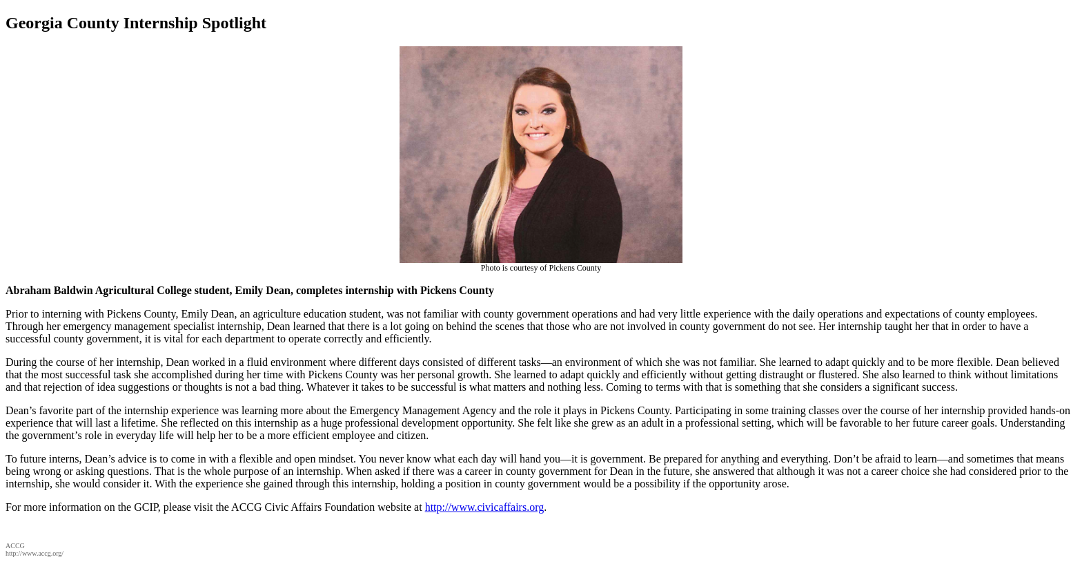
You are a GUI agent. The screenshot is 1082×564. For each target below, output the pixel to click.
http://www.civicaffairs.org (484, 507)
